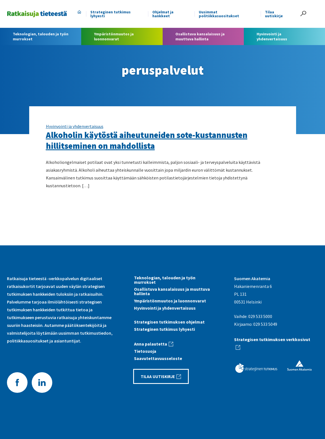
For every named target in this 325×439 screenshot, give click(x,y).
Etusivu (79, 12)
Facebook (17, 382)
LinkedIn (42, 382)
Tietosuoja (145, 351)
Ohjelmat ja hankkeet (162, 13)
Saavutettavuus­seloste (158, 358)
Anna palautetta (150, 344)
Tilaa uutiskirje (274, 13)
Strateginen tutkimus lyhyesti (110, 13)
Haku (303, 13)
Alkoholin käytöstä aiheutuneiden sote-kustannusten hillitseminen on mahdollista (146, 140)
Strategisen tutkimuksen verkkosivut (272, 339)
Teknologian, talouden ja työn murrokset (164, 280)
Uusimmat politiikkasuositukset (219, 13)
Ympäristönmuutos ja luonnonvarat (170, 301)
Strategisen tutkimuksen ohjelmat (169, 322)
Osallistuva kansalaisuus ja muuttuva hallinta (172, 291)
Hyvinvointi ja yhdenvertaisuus (74, 126)
